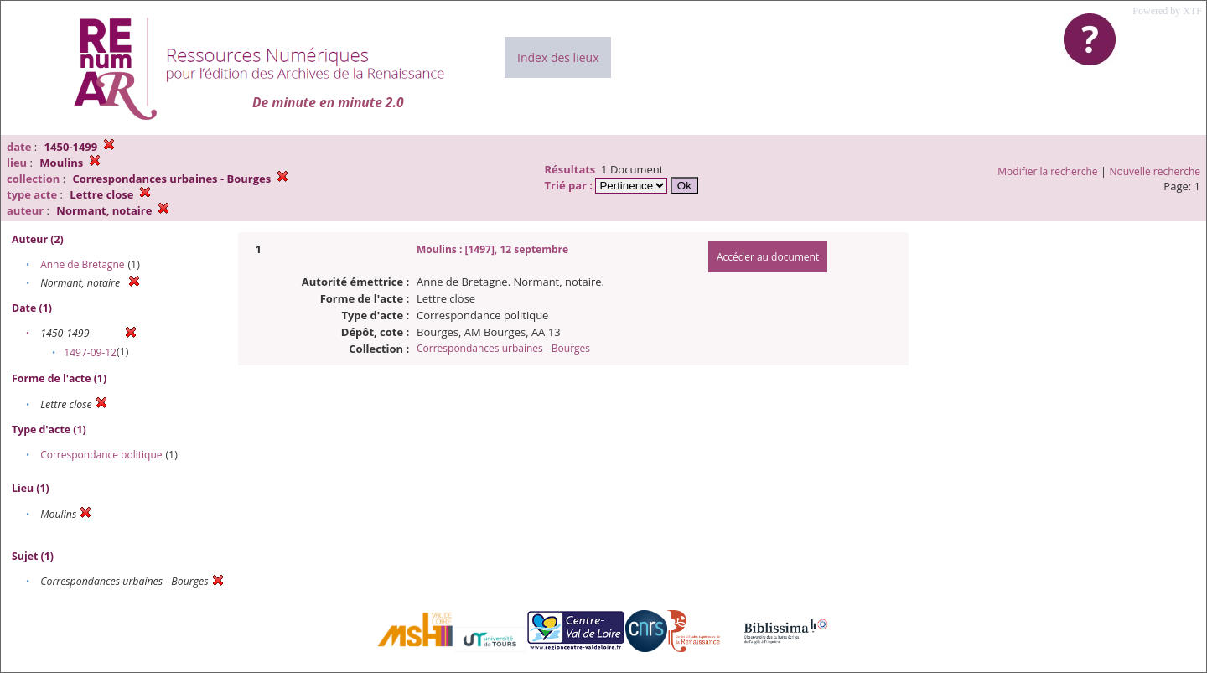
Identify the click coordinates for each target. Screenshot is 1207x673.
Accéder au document (768, 257)
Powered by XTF (1167, 11)
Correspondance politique (101, 455)
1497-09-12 (90, 352)
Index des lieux (557, 57)
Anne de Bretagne (82, 264)
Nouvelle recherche (1155, 171)
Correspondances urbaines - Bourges (503, 348)
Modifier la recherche (1047, 171)
